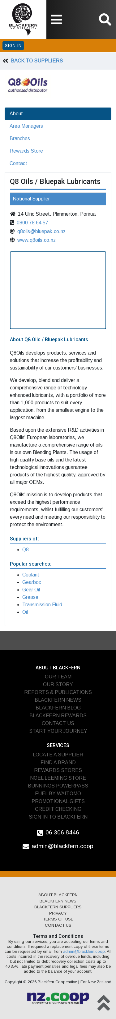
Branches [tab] (20, 138)
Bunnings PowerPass (58, 785)
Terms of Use (58, 919)
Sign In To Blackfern (58, 816)
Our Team (58, 676)
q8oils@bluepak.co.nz (41, 231)
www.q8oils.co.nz (36, 240)
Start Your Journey (58, 731)
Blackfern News (58, 700)
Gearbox (31, 582)
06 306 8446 (62, 832)
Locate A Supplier (58, 754)
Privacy (58, 913)
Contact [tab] (18, 163)
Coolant (30, 574)
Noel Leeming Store (58, 778)
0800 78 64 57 (32, 222)
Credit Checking (58, 809)
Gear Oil (31, 589)
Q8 (25, 549)
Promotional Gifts (58, 801)
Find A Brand (58, 762)
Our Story (58, 684)
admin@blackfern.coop (62, 846)
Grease (30, 597)
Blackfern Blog (58, 707)
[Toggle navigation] (56, 19)
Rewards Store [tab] (26, 151)
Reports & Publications (58, 692)
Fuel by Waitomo (58, 793)
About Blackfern (58, 895)
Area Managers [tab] (26, 126)
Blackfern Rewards (58, 715)
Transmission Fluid (42, 604)
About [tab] (16, 113)
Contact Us (58, 723)
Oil (25, 612)
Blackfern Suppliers (58, 907)
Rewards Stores (58, 770)
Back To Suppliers (37, 60)
